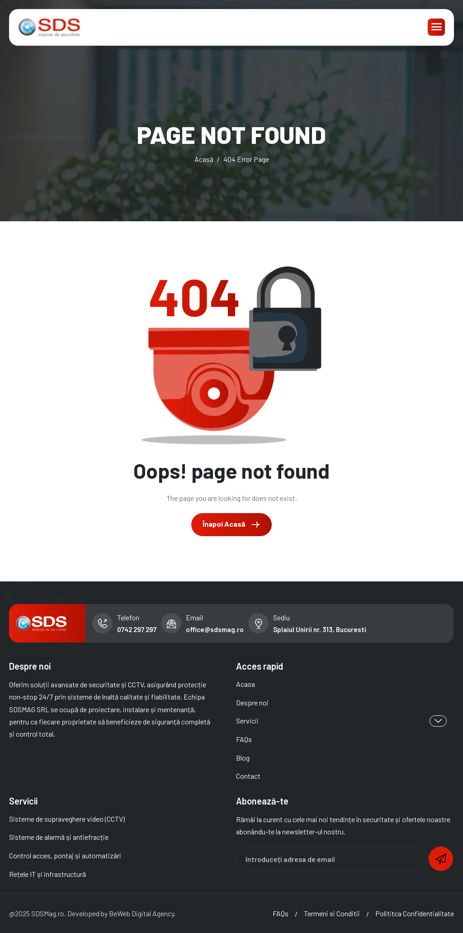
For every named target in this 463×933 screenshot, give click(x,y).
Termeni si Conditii (332, 913)
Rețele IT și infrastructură (47, 874)
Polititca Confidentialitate (414, 913)
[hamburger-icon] (436, 27)
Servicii (341, 721)
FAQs (244, 739)
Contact (248, 775)
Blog (243, 757)
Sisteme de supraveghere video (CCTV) (67, 818)
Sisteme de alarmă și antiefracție (59, 837)
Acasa (245, 684)
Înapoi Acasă (231, 524)
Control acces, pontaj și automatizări (65, 855)
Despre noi (252, 702)
